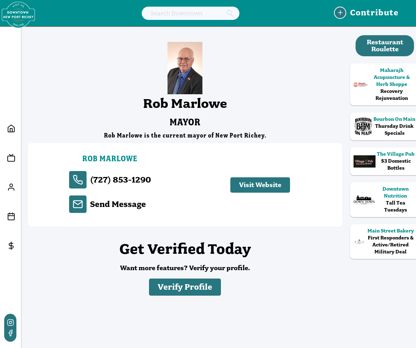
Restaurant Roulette (385, 45)
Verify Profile (185, 287)
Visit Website (260, 185)
